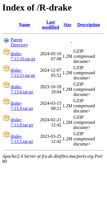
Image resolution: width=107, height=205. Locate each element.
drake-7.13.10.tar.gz (23, 56)
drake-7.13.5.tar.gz (22, 139)
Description (88, 24)
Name (24, 24)
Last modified (50, 25)
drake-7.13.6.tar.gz (22, 89)
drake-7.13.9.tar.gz (22, 106)
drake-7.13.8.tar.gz (22, 122)
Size (67, 24)
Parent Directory (19, 42)
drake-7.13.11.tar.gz (23, 73)
